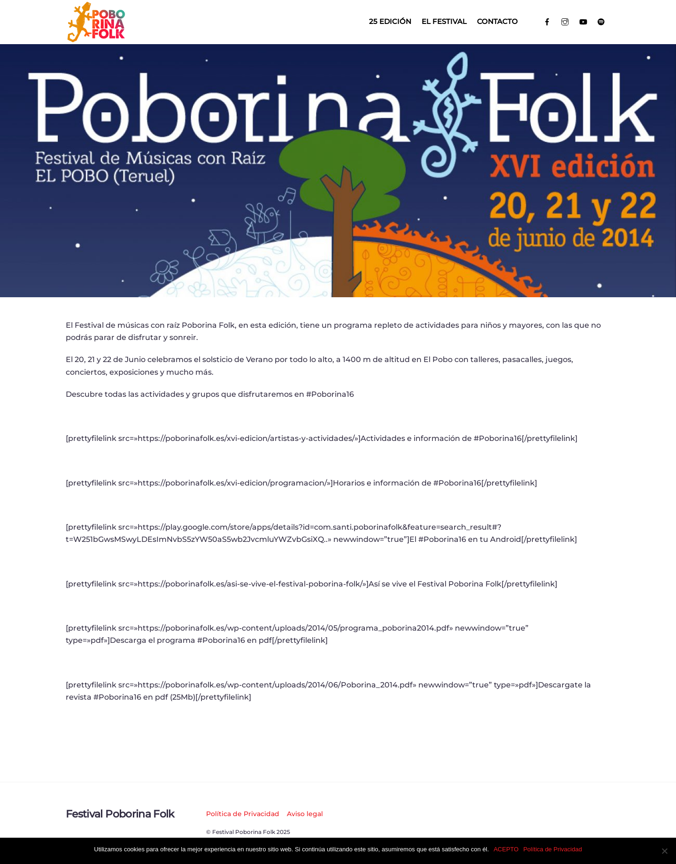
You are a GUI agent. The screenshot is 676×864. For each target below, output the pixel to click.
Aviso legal (305, 814)
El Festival (444, 21)
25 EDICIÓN (390, 21)
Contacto (497, 21)
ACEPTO (505, 849)
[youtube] (583, 20)
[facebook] (547, 20)
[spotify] (601, 20)
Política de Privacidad (242, 814)
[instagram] (565, 20)
